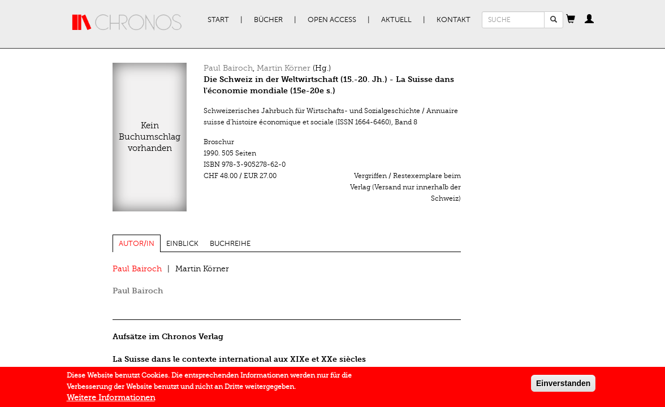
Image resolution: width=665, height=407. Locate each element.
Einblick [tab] (182, 244)
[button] (570, 20)
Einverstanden (563, 386)
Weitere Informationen (111, 400)
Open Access (332, 20)
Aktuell (396, 20)
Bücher (268, 20)
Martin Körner (283, 68)
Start (218, 20)
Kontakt (453, 20)
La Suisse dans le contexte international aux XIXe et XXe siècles (239, 359)
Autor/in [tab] (136, 244)
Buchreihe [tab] (230, 244)
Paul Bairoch (228, 68)
